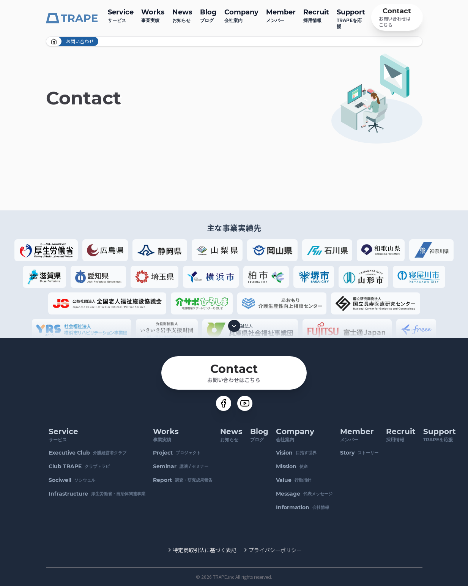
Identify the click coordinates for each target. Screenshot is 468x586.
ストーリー (359, 452)
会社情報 (302, 507)
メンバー (281, 15)
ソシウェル (72, 480)
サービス (121, 15)
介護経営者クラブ (88, 452)
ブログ (208, 15)
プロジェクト (177, 452)
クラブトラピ (79, 466)
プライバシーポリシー (275, 550)
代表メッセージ (304, 494)
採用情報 (316, 15)
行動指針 (294, 480)
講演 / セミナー (181, 466)
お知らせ (182, 15)
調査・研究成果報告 (183, 480)
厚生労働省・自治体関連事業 (97, 494)
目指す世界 (296, 452)
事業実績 (153, 15)
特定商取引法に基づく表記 (204, 550)
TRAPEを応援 (351, 18)
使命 (292, 466)
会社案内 (241, 15)
